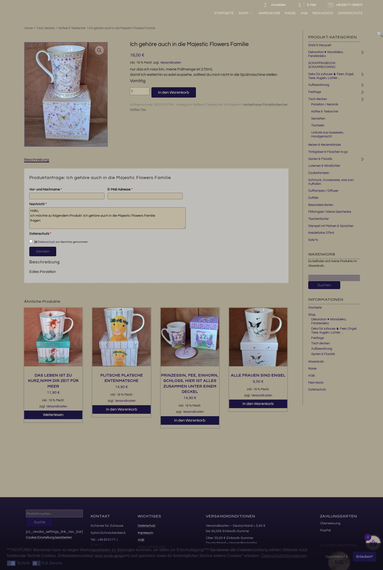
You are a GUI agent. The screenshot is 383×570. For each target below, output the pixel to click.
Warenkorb (269, 13)
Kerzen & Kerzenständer (324, 144)
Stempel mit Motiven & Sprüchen (330, 226)
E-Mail (306, 5)
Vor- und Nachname (45, 189)
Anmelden (274, 5)
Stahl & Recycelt (319, 45)
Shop (246, 13)
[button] (99, 50)
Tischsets (317, 125)
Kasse (290, 13)
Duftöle (313, 198)
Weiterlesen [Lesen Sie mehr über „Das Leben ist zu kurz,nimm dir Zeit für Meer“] (53, 415)
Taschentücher (318, 219)
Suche (39, 522)
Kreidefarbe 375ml (321, 233)
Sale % (313, 240)
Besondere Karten (320, 205)
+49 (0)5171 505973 (346, 5)
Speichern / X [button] (337, 557)
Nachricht (38, 204)
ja (33, 242)
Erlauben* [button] (364, 557)
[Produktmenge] (139, 91)
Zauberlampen (318, 173)
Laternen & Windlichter (324, 166)
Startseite (224, 13)
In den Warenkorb (173, 92)
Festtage (314, 92)
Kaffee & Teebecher (72, 28)
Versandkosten (170, 62)
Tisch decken (45, 28)
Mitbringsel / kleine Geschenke (329, 211)
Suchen (324, 285)
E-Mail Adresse (119, 189)
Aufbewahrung (318, 85)
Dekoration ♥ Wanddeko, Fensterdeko (325, 54)
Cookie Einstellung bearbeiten (49, 537)
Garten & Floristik (320, 159)
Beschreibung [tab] (36, 160)
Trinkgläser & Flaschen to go (328, 152)
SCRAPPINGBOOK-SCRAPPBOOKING (322, 65)
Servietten (318, 118)
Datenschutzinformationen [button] (284, 556)
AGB (304, 13)
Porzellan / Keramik (324, 104)
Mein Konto (322, 13)
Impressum (145, 533)
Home (28, 28)
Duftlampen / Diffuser (323, 190)
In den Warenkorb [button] (121, 409)
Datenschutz (350, 13)
